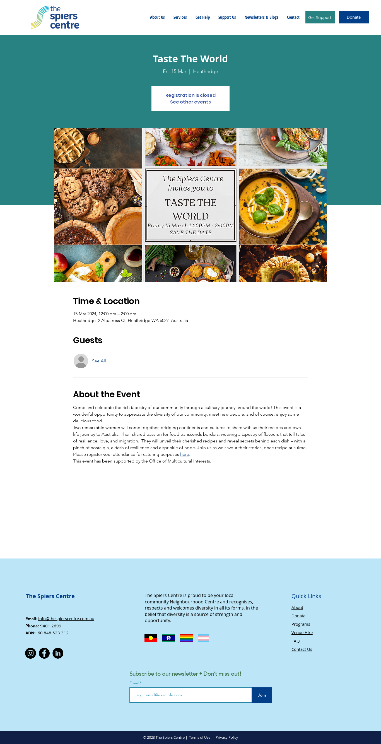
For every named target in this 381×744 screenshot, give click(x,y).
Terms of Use (199, 737)
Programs (300, 624)
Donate (298, 615)
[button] (157, 17)
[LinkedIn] (57, 653)
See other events (190, 102)
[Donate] (354, 17)
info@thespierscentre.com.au (66, 618)
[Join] (262, 695)
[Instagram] (30, 653)
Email (134, 683)
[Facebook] (44, 653)
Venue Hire (302, 632)
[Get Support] (320, 17)
